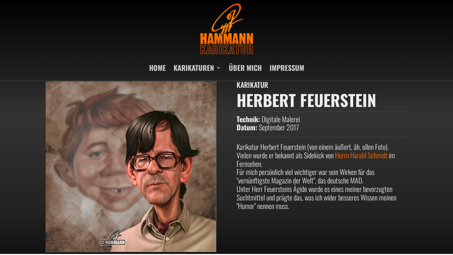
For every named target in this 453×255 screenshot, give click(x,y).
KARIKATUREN (194, 67)
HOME (157, 67)
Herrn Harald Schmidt (361, 155)
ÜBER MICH (245, 67)
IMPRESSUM (287, 67)
